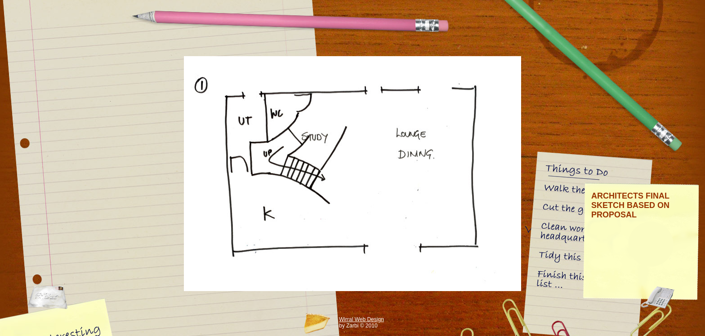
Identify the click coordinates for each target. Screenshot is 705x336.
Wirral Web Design (361, 319)
